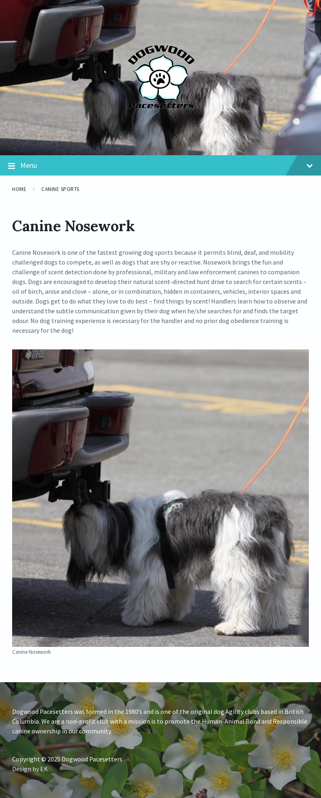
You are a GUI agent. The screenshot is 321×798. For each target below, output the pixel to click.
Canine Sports (60, 189)
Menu (160, 165)
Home (19, 189)
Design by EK (30, 769)
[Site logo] (160, 139)
